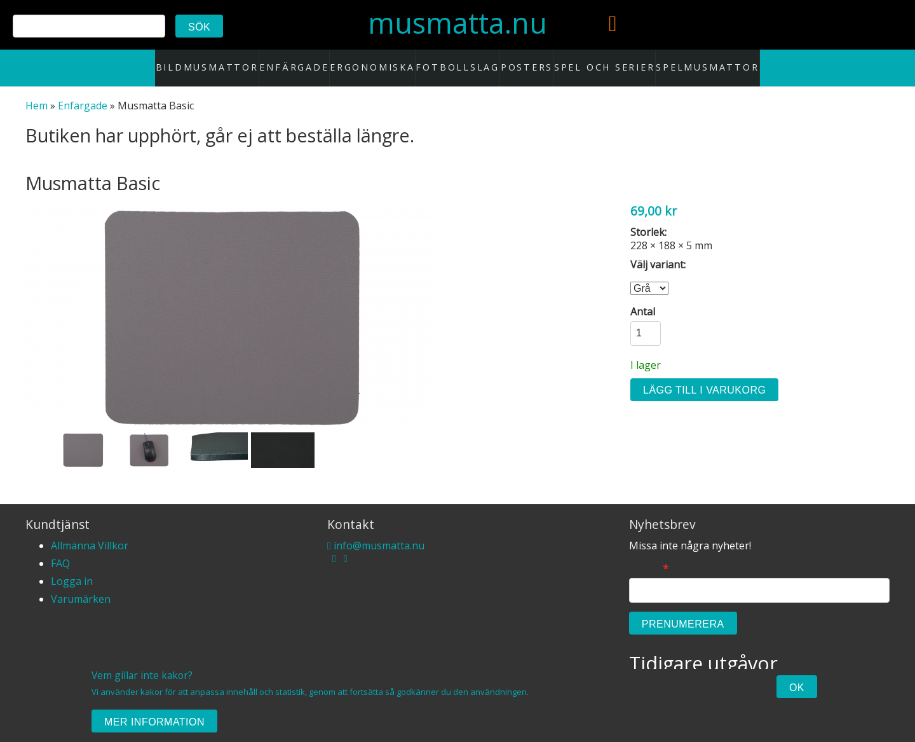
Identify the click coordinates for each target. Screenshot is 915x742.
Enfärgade (308, 61)
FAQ (60, 550)
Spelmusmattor (681, 61)
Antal (642, 298)
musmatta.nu (457, 22)
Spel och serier (593, 61)
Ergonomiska (381, 61)
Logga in (72, 568)
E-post (648, 556)
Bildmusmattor (232, 61)
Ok (796, 687)
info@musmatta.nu (375, 532)
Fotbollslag (457, 61)
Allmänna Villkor (89, 532)
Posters (522, 61)
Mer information (154, 722)
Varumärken (81, 586)
